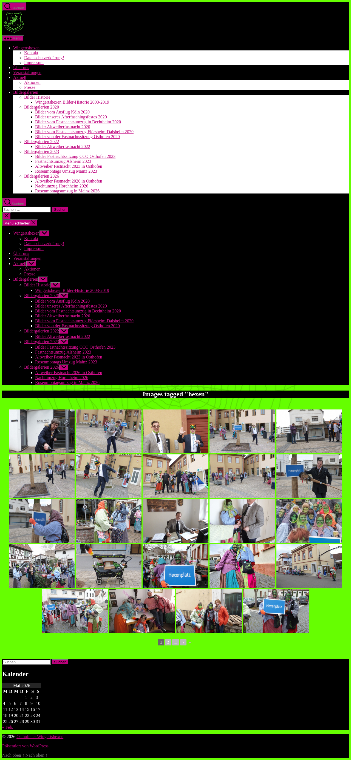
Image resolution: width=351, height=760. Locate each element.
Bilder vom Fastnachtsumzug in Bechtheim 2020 (78, 121)
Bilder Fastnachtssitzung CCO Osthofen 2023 (75, 156)
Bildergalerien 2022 (41, 141)
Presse (29, 87)
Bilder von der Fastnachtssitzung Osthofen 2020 (77, 136)
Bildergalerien (25, 92)
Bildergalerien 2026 (41, 176)
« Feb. (7, 727)
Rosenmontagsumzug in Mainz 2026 (67, 191)
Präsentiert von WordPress (25, 746)
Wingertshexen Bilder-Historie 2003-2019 (72, 102)
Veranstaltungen (27, 72)
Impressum (34, 62)
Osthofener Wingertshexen (39, 736)
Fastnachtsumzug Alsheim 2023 (63, 161)
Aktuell (19, 77)
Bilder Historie (37, 97)
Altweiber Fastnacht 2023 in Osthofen (68, 166)
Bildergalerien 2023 (41, 151)
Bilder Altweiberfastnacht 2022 (62, 146)
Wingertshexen (26, 47)
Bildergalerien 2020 (41, 107)
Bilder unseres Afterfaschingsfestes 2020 (71, 117)
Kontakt (31, 52)
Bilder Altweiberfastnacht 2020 (62, 126)
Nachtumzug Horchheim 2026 (61, 186)
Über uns (21, 67)
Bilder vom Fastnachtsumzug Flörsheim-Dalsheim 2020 (84, 131)
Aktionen (32, 82)
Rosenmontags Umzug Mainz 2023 (66, 171)
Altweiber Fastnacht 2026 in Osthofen (68, 181)
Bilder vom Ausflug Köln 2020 (62, 112)
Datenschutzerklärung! (44, 57)
